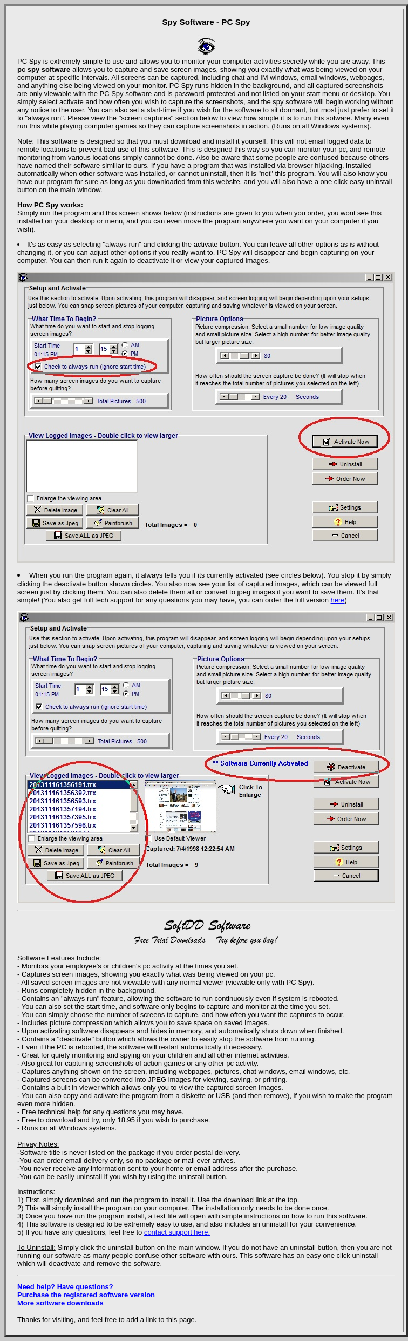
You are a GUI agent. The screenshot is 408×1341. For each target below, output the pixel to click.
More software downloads (60, 1303)
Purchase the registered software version (86, 1295)
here (338, 600)
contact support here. (177, 1232)
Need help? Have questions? (65, 1287)
